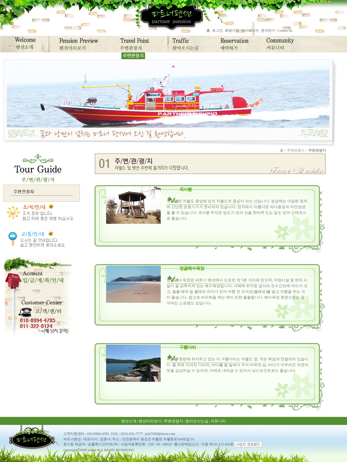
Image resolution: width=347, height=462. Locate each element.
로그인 (217, 30)
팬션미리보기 (150, 421)
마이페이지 (250, 30)
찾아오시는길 (196, 421)
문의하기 (268, 30)
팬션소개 (128, 421)
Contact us (284, 30)
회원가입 (232, 30)
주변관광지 (173, 421)
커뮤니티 (218, 421)
